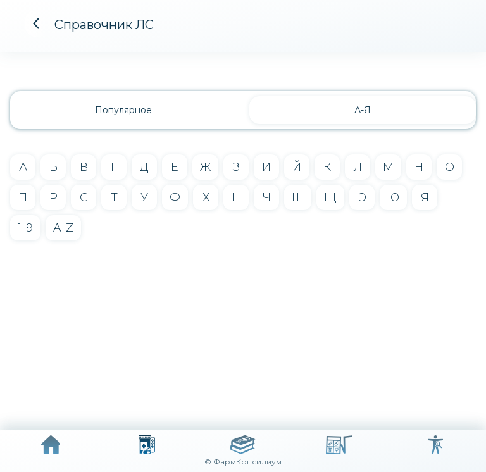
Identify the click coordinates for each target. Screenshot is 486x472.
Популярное (123, 110)
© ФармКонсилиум (243, 461)
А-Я (362, 110)
